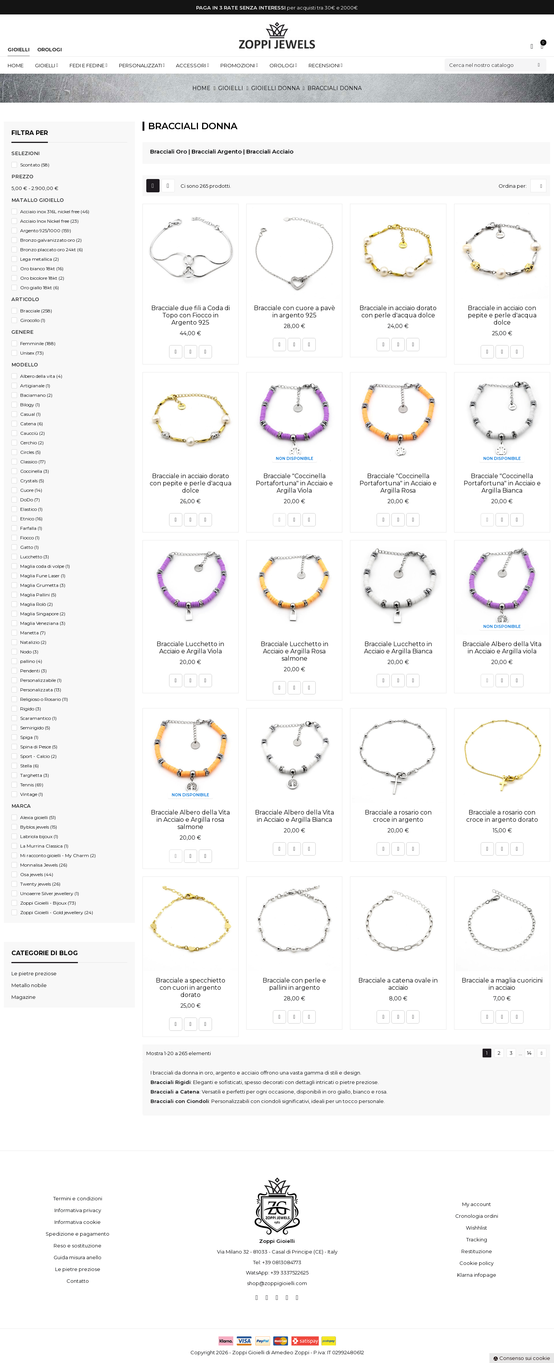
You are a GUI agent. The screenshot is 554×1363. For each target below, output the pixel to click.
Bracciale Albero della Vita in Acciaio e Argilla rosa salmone (190, 819)
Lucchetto (34, 556)
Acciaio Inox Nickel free (49, 221)
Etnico (31, 518)
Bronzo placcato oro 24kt (51, 249)
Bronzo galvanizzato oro (51, 240)
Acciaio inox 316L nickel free (54, 211)
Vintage (31, 794)
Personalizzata (40, 690)
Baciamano (36, 395)
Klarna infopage (476, 1275)
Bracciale (36, 311)
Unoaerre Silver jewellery (49, 893)
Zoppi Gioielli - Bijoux (48, 903)
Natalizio (33, 642)
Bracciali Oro (168, 151)
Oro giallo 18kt (39, 287)
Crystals (32, 480)
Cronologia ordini (476, 1216)
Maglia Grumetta (42, 585)
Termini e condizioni (77, 1198)
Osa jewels (36, 874)
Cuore (31, 490)
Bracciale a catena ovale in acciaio (398, 984)
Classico (33, 461)
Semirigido (35, 728)
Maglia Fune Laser (42, 575)
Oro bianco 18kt (41, 268)
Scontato (34, 165)
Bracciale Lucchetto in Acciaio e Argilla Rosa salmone (294, 651)
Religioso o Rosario (44, 699)
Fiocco (30, 537)
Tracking (476, 1239)
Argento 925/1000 (45, 230)
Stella (29, 766)
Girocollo (32, 320)
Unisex (32, 353)
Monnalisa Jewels (43, 865)
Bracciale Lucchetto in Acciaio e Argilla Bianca (398, 647)
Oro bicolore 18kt (42, 278)
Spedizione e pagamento (77, 1234)
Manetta (33, 633)
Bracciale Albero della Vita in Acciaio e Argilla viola (501, 647)
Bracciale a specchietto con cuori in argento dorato (190, 987)
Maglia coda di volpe (45, 566)
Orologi (49, 49)
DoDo (30, 499)
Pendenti (33, 671)
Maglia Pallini (38, 595)
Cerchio (32, 442)
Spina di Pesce (38, 747)
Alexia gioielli (38, 817)
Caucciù (32, 433)
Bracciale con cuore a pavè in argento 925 (294, 311)
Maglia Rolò (36, 604)
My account (476, 1204)
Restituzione (476, 1251)
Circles (30, 452)
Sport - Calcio (38, 756)
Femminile (37, 343)
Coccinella (34, 471)
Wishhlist (476, 1228)
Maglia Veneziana (42, 623)
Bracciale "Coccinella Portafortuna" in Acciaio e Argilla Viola (294, 483)
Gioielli (19, 49)
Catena (31, 423)
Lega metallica (39, 259)
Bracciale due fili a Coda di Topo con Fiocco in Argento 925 (190, 315)
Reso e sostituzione (77, 1246)
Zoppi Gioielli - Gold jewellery (56, 912)
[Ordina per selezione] (538, 185)
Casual (30, 414)
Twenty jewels (40, 884)
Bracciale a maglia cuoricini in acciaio (502, 984)
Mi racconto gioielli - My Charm (58, 855)
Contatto (77, 1281)
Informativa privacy (77, 1210)
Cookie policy (476, 1263)
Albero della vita (41, 376)
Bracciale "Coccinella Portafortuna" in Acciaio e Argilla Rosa (398, 483)
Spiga (29, 737)
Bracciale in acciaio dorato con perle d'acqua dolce (398, 311)
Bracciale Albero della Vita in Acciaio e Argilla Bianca (294, 816)
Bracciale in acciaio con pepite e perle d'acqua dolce (502, 315)
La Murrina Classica (44, 846)
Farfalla (31, 528)
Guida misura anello (77, 1257)
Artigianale (35, 385)
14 (529, 1053)
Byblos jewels (38, 827)
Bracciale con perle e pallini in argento (294, 984)
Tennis (31, 785)
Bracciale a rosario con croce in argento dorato (502, 816)
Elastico (31, 509)
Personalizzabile (41, 680)
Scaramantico (38, 718)
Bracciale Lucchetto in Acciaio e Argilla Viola (190, 647)
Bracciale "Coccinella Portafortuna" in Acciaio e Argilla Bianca (502, 483)
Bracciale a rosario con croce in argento (398, 816)
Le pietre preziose (77, 1269)
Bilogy (30, 404)
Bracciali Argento (217, 151)
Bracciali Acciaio (269, 151)
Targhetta (34, 775)
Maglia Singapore (42, 614)
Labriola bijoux (39, 836)
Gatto (29, 547)
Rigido (30, 709)
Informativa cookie (77, 1222)
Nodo (29, 652)
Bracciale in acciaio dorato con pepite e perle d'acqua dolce (190, 483)
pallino (31, 661)
